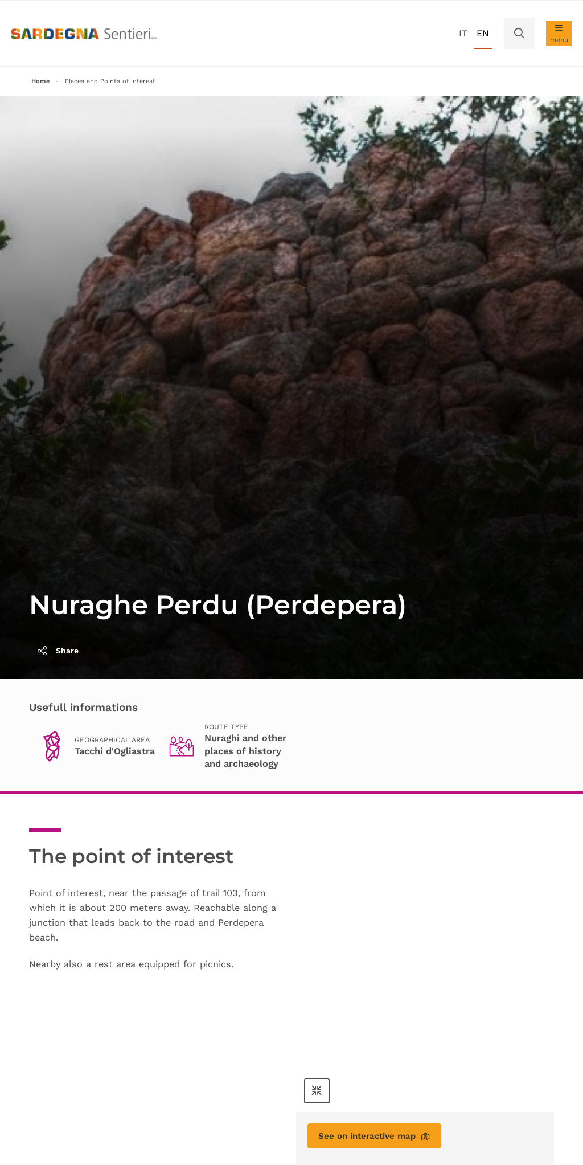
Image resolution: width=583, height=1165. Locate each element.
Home (41, 81)
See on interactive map (378, 1138)
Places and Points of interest (114, 81)
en (483, 33)
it (463, 33)
